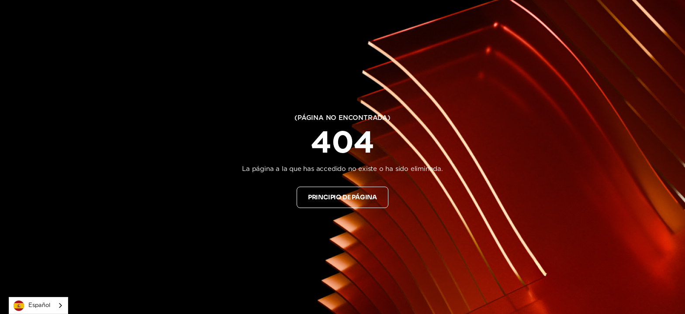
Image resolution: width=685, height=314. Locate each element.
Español (32, 305)
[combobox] (38, 305)
